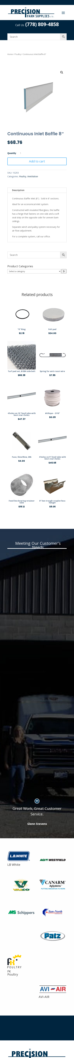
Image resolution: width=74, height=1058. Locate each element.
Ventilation (32, 176)
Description (18, 190)
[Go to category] (63, 271)
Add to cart (37, 161)
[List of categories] (34, 271)
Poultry (18, 54)
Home (10, 54)
